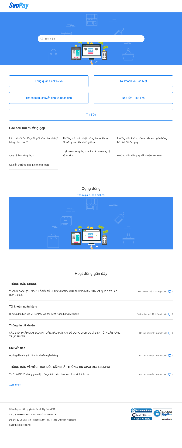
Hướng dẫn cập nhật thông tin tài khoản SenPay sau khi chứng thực (86, 140)
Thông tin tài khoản (22, 325)
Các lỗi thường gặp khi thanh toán (29, 164)
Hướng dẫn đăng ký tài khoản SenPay (139, 155)
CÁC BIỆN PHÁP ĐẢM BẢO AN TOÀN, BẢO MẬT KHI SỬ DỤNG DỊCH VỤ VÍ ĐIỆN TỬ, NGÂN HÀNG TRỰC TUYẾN (65, 334)
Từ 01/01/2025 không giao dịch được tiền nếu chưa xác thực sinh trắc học (49, 374)
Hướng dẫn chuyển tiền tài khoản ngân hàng (33, 355)
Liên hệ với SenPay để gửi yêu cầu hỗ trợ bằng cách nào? (33, 140)
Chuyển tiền (17, 348)
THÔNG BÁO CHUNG (23, 284)
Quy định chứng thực (21, 155)
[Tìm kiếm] (91, 38)
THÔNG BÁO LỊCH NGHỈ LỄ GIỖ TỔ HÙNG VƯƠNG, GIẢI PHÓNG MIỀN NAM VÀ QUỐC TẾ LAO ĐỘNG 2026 (63, 293)
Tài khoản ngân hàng (23, 306)
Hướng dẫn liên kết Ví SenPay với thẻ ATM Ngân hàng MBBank (44, 314)
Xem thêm (15, 384)
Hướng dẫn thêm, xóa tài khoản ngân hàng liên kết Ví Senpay (142, 140)
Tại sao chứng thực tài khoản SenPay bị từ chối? (86, 153)
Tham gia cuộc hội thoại (91, 194)
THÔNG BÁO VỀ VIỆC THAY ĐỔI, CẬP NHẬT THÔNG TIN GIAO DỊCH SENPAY (60, 366)
